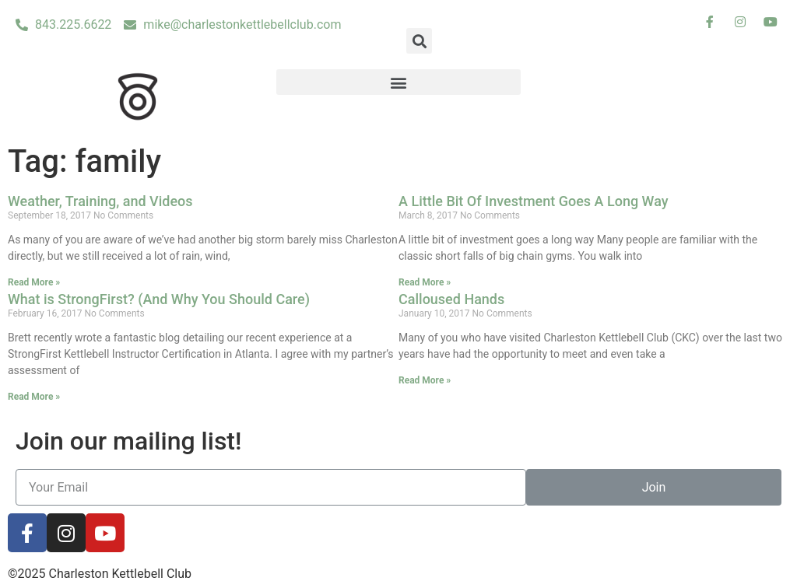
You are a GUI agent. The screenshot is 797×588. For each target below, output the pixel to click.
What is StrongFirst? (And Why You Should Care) (159, 299)
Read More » (34, 282)
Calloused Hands (451, 299)
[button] (398, 82)
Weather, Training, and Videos (100, 201)
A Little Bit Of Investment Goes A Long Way (533, 201)
